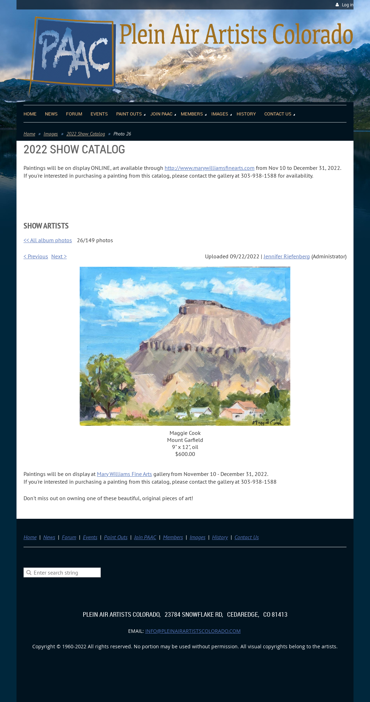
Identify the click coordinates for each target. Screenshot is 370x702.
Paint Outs (115, 537)
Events (90, 537)
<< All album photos (48, 240)
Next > (59, 256)
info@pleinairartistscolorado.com (193, 631)
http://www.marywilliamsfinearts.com (210, 167)
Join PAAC (145, 537)
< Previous (36, 256)
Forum (69, 537)
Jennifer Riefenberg (287, 256)
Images (51, 134)
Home (29, 134)
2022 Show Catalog (85, 134)
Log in (348, 5)
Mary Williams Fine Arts (124, 473)
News (49, 537)
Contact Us (246, 537)
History (220, 537)
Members (173, 537)
